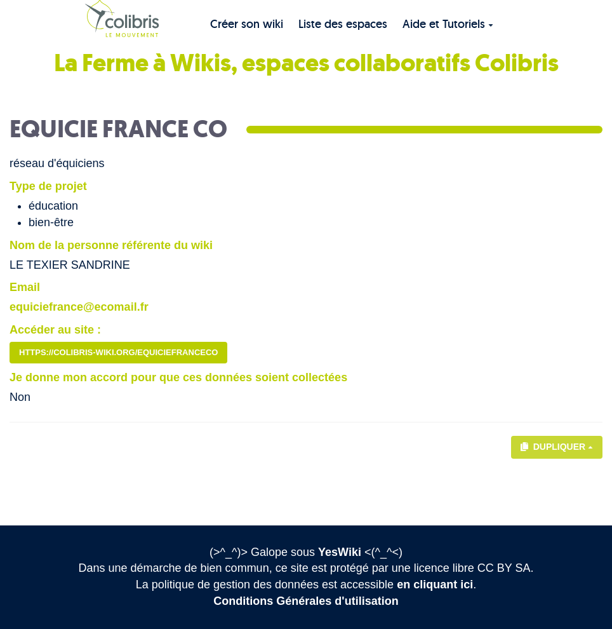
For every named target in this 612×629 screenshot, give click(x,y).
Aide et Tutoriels (447, 24)
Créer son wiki (246, 24)
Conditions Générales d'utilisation (305, 601)
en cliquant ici (435, 584)
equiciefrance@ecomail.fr (79, 307)
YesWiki (339, 552)
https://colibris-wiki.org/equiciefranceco (118, 352)
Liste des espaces (342, 24)
